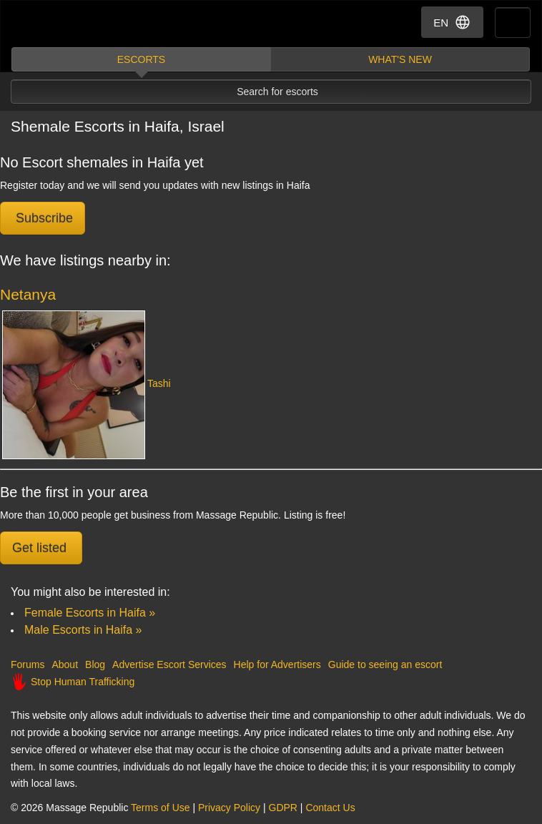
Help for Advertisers (277, 664)
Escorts (141, 59)
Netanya (28, 294)
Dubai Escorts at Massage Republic (63, 24)
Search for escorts (277, 91)
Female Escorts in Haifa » (89, 613)
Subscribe (42, 218)
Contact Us (330, 807)
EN (452, 22)
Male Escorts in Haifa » (83, 630)
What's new (400, 59)
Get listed (41, 548)
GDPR (283, 807)
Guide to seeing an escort (385, 664)
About (64, 664)
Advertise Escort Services (169, 664)
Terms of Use (160, 807)
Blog (95, 664)
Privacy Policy (229, 807)
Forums (27, 664)
